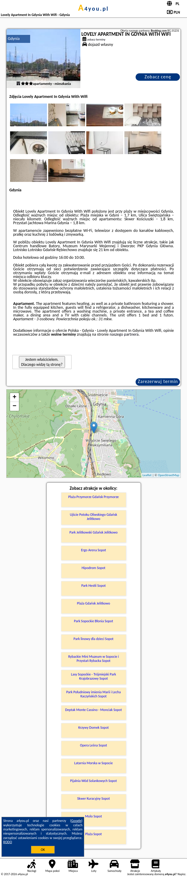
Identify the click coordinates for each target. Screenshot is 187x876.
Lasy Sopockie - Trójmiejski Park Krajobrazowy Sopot (93, 676)
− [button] (14, 406)
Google (76, 821)
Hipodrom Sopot (93, 568)
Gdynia (14, 38)
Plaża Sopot (93, 834)
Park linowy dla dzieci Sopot (93, 639)
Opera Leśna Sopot (93, 745)
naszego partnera (124, 334)
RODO (7, 842)
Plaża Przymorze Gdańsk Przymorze (93, 497)
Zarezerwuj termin (158, 381)
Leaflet (147, 475)
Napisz (182, 874)
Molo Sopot (93, 816)
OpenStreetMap (168, 475)
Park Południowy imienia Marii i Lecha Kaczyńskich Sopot (93, 694)
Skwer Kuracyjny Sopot (93, 798)
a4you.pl (93, 8)
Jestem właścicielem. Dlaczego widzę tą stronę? (42, 362)
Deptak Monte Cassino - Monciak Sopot (93, 710)
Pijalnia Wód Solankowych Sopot (93, 781)
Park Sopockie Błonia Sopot (93, 621)
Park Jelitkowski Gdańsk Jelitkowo (93, 532)
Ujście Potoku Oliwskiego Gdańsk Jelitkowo (93, 517)
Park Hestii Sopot (93, 586)
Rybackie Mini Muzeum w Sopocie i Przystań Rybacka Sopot (93, 658)
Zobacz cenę (157, 77)
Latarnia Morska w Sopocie (93, 763)
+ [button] (14, 397)
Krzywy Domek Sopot (93, 727)
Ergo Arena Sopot (93, 550)
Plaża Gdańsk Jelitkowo (93, 603)
